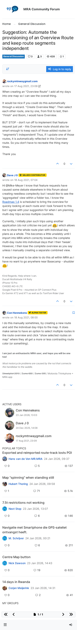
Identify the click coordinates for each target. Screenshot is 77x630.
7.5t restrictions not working (23, 503)
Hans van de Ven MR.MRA (25, 458)
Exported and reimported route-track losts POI (37, 453)
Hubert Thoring (18, 484)
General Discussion (13, 56)
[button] (5, 624)
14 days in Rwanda (16, 582)
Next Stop (15, 508)
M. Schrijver (16, 538)
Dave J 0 (12, 175)
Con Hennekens (17, 312)
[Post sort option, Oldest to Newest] (7, 69)
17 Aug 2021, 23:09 (25, 86)
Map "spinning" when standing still (28, 477)
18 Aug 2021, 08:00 (26, 317)
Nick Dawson (17, 563)
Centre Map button (16, 557)
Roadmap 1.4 (10, 201)
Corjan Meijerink (19, 588)
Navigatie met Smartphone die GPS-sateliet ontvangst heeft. (34, 529)
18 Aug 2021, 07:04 (25, 179)
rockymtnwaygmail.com (22, 81)
